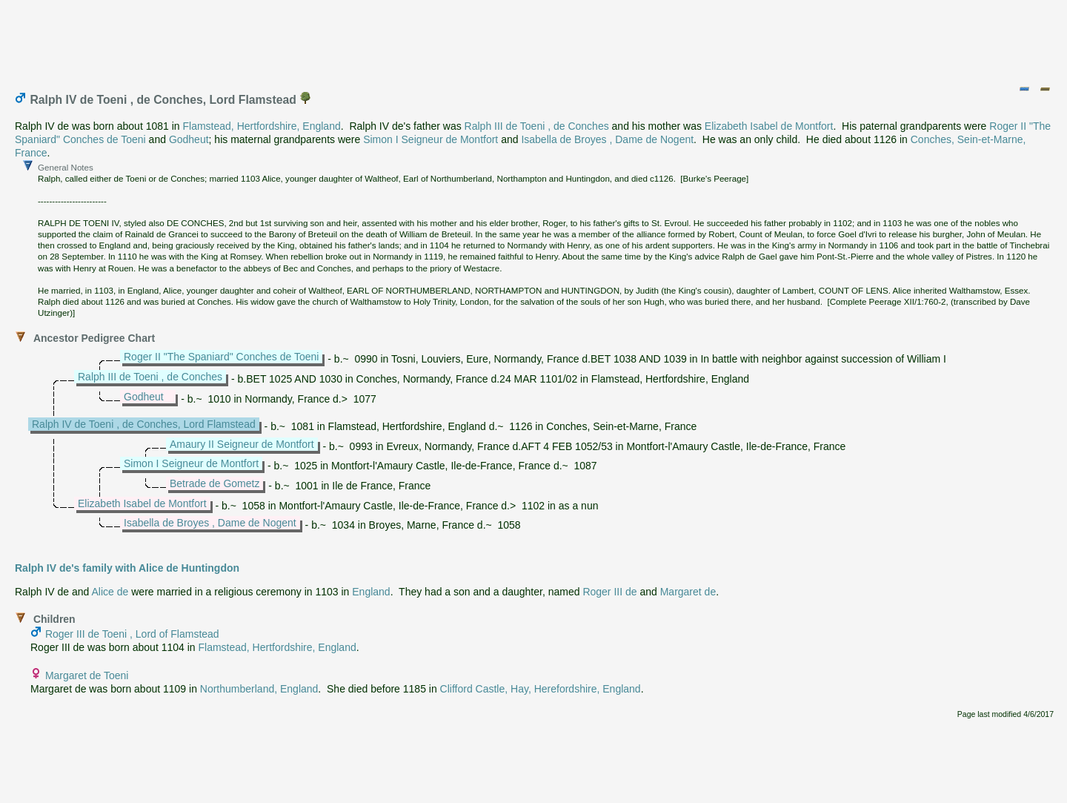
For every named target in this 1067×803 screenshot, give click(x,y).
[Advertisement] (534, 39)
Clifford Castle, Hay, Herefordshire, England (540, 689)
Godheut (189, 139)
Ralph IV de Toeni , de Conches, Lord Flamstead (144, 424)
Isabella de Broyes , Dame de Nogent (607, 139)
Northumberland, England (259, 689)
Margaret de (688, 592)
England (371, 592)
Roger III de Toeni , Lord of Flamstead (132, 634)
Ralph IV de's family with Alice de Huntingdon (127, 568)
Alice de (110, 592)
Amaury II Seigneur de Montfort (242, 444)
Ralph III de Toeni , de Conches (537, 126)
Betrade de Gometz (214, 483)
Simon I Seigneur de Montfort (430, 139)
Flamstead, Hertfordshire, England (262, 126)
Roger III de (609, 592)
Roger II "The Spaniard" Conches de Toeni (221, 357)
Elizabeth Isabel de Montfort (769, 126)
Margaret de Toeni (87, 675)
